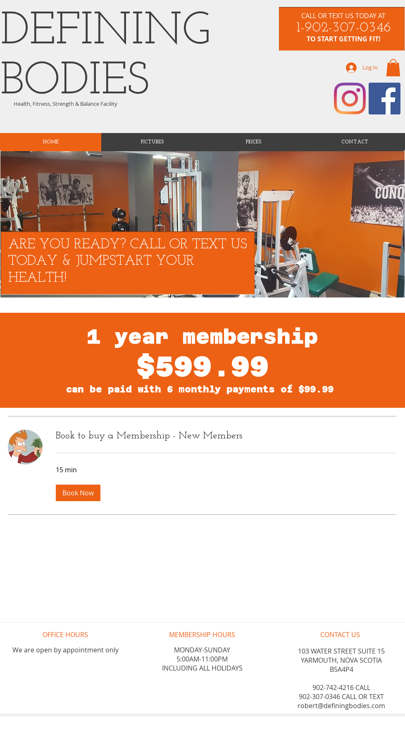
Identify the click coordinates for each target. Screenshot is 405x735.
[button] (78, 493)
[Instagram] (350, 98)
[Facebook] (384, 98)
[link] (393, 67)
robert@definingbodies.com (341, 705)
